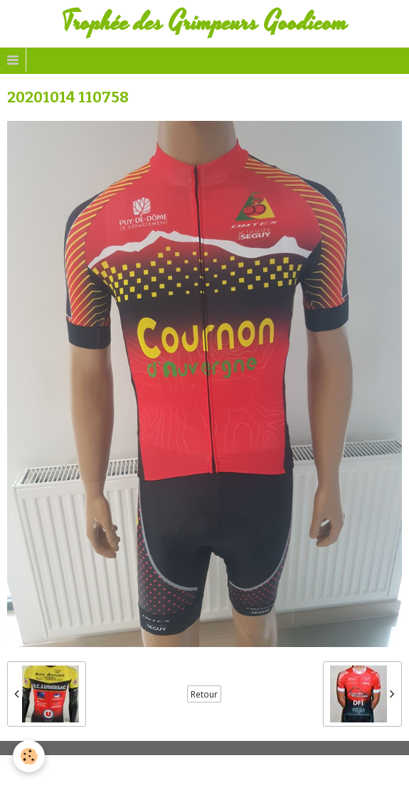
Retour (204, 694)
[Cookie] (29, 756)
